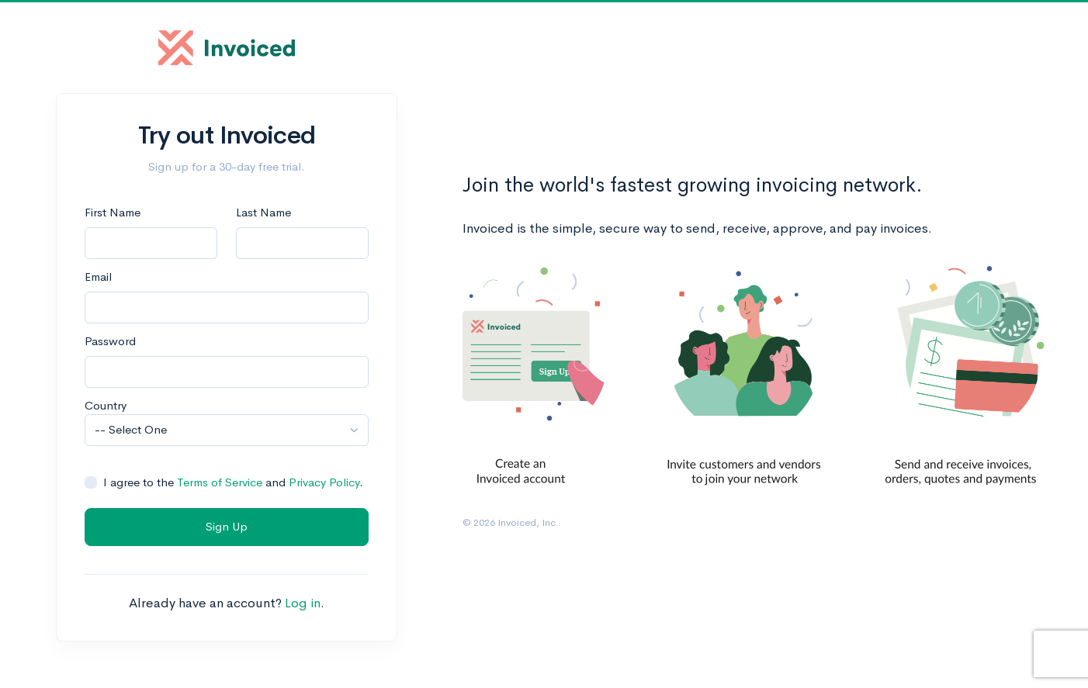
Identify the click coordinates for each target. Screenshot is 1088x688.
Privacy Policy (324, 482)
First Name (112, 212)
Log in (303, 603)
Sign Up (227, 526)
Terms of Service (219, 482)
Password (110, 341)
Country (105, 405)
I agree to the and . (233, 482)
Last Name (263, 212)
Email (98, 276)
